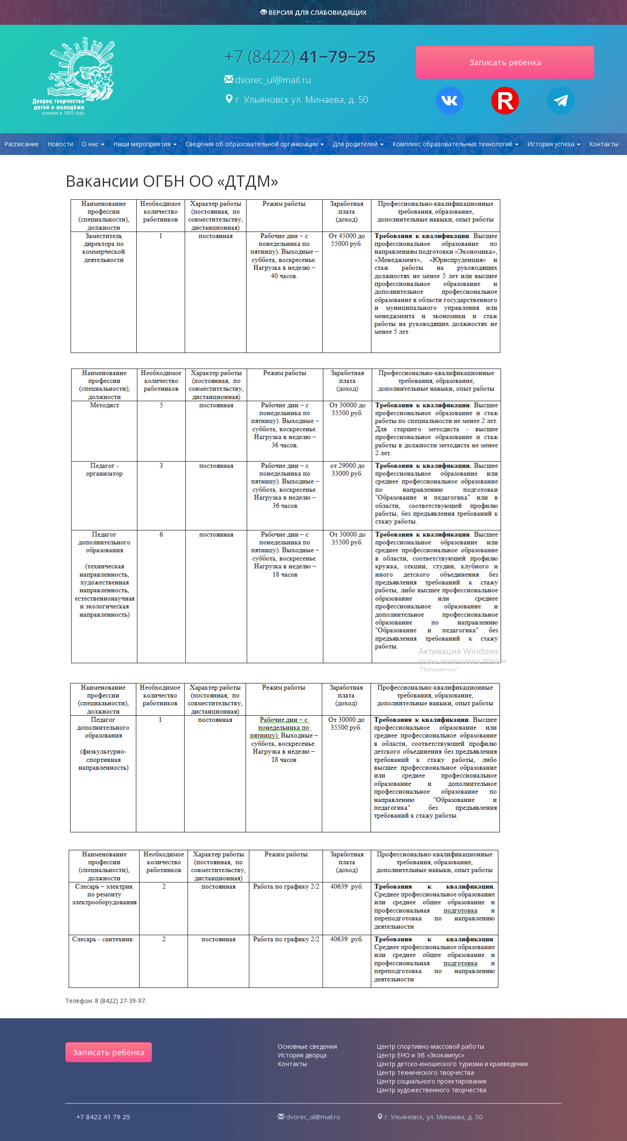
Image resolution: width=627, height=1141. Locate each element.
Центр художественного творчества (431, 1090)
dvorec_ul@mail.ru (273, 80)
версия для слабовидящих (313, 12)
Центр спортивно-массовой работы (430, 1046)
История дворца (302, 1055)
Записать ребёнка (109, 1052)
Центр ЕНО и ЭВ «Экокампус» (420, 1055)
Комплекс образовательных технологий (455, 144)
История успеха (553, 144)
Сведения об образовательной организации (254, 144)
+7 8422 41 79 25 (103, 1116)
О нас (93, 144)
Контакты (603, 144)
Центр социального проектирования (431, 1081)
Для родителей (358, 144)
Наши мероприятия (145, 144)
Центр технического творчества (425, 1072)
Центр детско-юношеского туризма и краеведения (452, 1064)
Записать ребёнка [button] (505, 62)
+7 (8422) (300, 56)
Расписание (21, 144)
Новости (60, 144)
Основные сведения (307, 1046)
